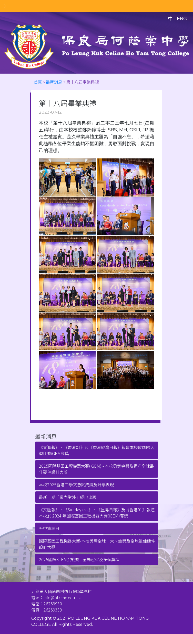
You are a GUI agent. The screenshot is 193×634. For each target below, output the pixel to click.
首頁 (38, 82)
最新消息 (54, 82)
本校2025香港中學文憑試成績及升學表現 (76, 484)
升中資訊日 (49, 528)
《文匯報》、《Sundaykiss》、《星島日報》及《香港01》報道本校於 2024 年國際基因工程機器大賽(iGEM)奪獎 (97, 512)
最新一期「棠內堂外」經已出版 (67, 497)
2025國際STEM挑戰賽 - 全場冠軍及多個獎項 (79, 559)
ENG (182, 18)
